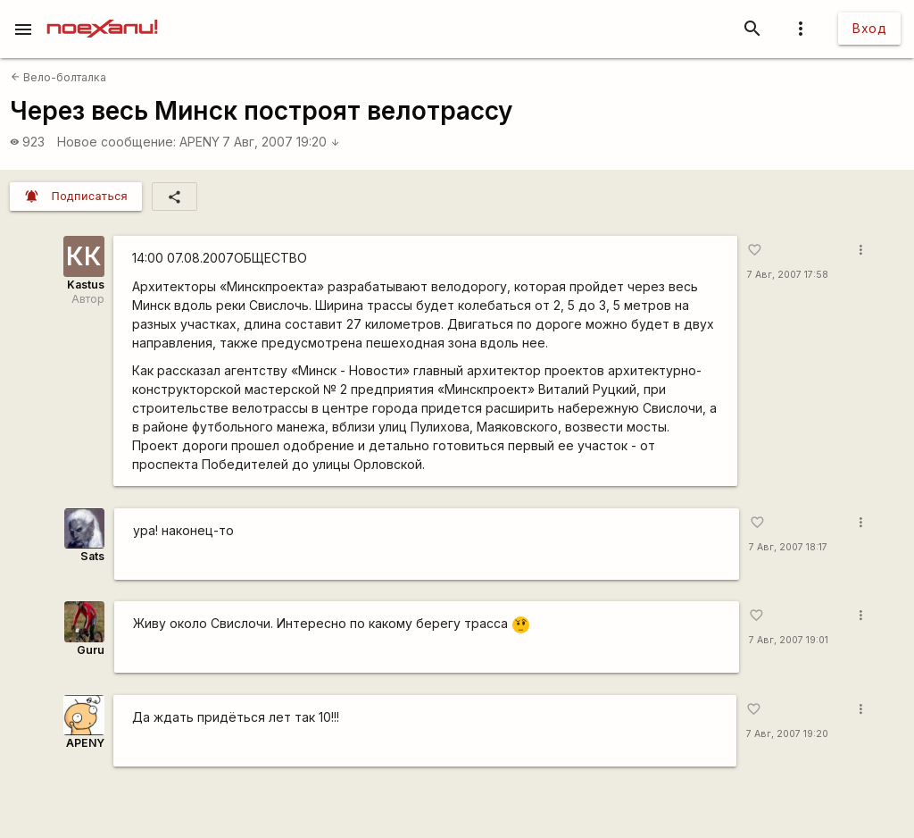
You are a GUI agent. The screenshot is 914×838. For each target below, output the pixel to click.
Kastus (85, 284)
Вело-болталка (58, 77)
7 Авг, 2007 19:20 (281, 141)
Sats (92, 556)
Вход (869, 28)
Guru (90, 650)
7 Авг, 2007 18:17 (788, 547)
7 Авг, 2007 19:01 (788, 640)
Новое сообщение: (116, 141)
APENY (199, 141)
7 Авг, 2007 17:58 (787, 275)
